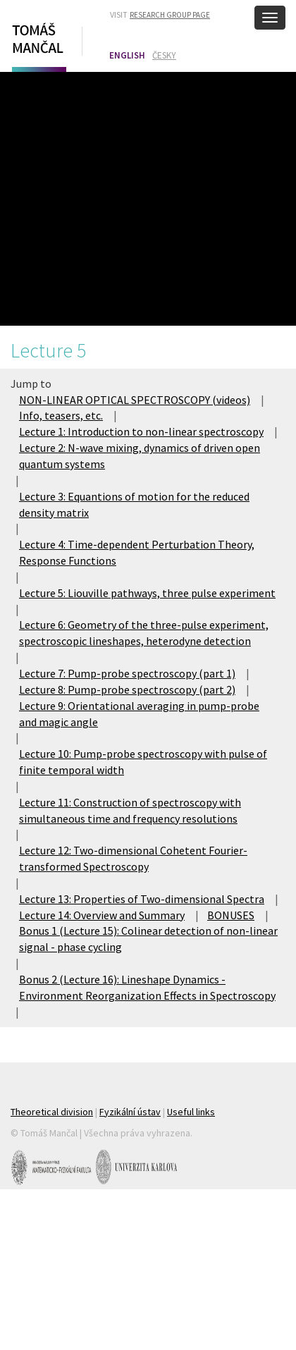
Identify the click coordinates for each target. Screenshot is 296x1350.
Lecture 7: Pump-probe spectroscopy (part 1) (127, 673)
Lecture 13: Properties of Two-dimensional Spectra (141, 899)
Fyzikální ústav (130, 1111)
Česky (164, 55)
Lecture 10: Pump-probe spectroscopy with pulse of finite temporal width (143, 762)
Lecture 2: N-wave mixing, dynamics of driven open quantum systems (139, 456)
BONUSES (230, 915)
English (127, 55)
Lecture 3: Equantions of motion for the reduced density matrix (134, 504)
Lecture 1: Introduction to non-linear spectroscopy (141, 431)
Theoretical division (52, 1111)
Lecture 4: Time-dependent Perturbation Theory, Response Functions (136, 552)
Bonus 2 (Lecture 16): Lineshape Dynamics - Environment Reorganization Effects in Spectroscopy (147, 987)
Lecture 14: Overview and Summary (102, 915)
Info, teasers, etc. (61, 415)
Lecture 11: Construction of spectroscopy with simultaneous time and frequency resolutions (130, 810)
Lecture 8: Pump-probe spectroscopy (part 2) (127, 689)
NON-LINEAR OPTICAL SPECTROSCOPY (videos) (134, 400)
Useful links (191, 1111)
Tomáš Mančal (37, 44)
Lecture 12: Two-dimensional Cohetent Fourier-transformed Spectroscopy (133, 858)
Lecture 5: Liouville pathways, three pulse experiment (147, 593)
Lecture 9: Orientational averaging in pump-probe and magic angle (139, 714)
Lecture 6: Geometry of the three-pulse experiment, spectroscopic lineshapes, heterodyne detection (144, 633)
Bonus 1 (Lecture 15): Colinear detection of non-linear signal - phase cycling (148, 938)
